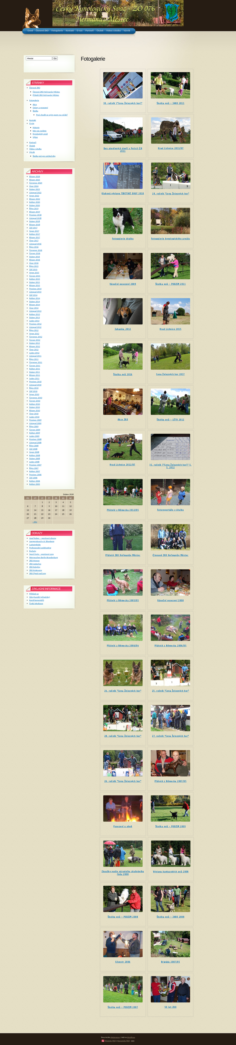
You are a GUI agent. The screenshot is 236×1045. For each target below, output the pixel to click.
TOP (132, 1041)
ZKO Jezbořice (35, 564)
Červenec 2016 (35, 250)
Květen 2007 (34, 471)
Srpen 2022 (34, 195)
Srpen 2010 (34, 394)
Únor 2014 (34, 308)
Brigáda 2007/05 (170, 962)
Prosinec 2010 (35, 381)
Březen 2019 (34, 212)
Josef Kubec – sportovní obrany (42, 538)
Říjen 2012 (34, 330)
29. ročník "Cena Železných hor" (170, 193)
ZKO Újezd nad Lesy (37, 573)
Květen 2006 (34, 481)
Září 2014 (33, 295)
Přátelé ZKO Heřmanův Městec (122, 555)
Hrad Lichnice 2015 (170, 329)
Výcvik (32, 152)
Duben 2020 (34, 205)
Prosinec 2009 (35, 420)
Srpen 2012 (34, 333)
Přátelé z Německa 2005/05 (123, 600)
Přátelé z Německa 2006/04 (123, 645)
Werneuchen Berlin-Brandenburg (43, 557)
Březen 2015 (34, 285)
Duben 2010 (34, 407)
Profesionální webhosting (40, 547)
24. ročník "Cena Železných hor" (122, 691)
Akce (35, 104)
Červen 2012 (34, 340)
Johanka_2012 (123, 329)
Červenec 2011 (35, 362)
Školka (35, 111)
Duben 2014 (34, 301)
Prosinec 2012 (35, 324)
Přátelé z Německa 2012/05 (123, 510)
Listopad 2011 (35, 356)
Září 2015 (33, 269)
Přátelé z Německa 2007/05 (171, 781)
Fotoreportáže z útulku (170, 510)
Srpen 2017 (34, 231)
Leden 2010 (34, 417)
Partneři (32, 142)
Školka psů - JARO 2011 (170, 103)
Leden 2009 (34, 436)
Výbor (35, 137)
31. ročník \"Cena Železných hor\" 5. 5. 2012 (170, 466)
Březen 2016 (34, 260)
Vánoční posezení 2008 (170, 600)
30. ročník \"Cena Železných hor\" (122, 103)
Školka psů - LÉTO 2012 (170, 419)
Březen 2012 (34, 346)
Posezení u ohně (122, 826)
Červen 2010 (34, 401)
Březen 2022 (34, 199)
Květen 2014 (34, 298)
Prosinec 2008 (35, 439)
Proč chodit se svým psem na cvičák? (52, 115)
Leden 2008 (34, 462)
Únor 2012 (34, 349)
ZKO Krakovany (35, 570)
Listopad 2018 (35, 218)
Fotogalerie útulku (123, 239)
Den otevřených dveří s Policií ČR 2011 (123, 149)
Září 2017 (33, 227)
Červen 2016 (34, 253)
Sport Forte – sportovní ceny (41, 554)
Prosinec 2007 (35, 465)
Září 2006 (33, 477)
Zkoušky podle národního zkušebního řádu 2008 (123, 873)
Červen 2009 (34, 429)
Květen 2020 (34, 202)
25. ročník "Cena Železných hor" (170, 691)
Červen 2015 (34, 276)
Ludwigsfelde (35, 544)
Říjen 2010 (34, 388)
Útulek (32, 145)
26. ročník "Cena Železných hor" (122, 781)
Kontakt (32, 120)
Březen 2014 (34, 304)
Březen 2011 (34, 375)
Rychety (32, 551)
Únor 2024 (34, 186)
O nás (31, 123)
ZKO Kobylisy (34, 567)
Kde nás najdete (40, 131)
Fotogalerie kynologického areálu (170, 239)
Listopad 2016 (35, 244)
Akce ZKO (123, 419)
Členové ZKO (34, 87)
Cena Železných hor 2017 (170, 374)
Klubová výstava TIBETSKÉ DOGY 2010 (123, 193)
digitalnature (115, 1037)
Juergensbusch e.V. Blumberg (41, 541)
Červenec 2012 (35, 336)
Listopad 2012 (35, 327)
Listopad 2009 (35, 423)
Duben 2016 (34, 256)
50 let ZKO (171, 1007)
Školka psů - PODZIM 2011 (170, 284)
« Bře (35, 522)
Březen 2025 (34, 179)
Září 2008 (33, 449)
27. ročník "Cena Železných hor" (170, 736)
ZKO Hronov (34, 560)
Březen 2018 (34, 224)
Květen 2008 (34, 455)
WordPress (131, 1037)
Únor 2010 (34, 413)
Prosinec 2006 (35, 474)
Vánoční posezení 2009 (123, 284)
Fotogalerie (34, 100)
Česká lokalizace (36, 603)
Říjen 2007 (34, 468)
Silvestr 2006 (122, 962)
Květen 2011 (34, 369)
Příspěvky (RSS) (110, 1041)
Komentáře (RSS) (124, 1041)
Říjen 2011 (34, 359)
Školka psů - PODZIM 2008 (123, 917)
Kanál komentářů (36, 600)
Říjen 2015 (34, 266)
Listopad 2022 (35, 192)
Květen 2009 (34, 433)
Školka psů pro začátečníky (44, 156)
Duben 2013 (34, 317)
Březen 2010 (34, 410)
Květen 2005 (34, 484)
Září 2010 (33, 391)
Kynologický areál (40, 134)
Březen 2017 (34, 237)
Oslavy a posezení (40, 107)
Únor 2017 (34, 240)
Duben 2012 (34, 343)
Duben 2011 (34, 372)
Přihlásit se (34, 594)
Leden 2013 (34, 321)
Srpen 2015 (34, 272)
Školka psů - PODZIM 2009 (170, 826)
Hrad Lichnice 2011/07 (171, 148)
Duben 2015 (34, 282)
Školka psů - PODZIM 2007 (123, 1007)
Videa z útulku (35, 149)
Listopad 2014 (35, 292)
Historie (36, 127)
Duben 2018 (34, 221)
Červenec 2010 (35, 397)
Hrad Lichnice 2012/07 (122, 464)
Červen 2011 (34, 365)
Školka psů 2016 (122, 374)
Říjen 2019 (34, 208)
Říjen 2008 (34, 445)
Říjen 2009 (34, 426)
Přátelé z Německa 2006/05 (171, 645)
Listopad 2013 (35, 311)
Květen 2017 (34, 234)
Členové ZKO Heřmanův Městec (170, 555)
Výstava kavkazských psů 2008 (171, 871)
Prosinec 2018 (35, 215)
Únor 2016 (34, 263)
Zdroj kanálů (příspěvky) (39, 597)
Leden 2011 (34, 378)
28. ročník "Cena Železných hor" (122, 736)
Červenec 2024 (35, 183)
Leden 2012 (34, 353)
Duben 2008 (34, 458)
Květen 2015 (34, 279)
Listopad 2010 (35, 385)
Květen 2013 (34, 314)
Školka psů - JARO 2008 (170, 917)
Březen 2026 (34, 176)
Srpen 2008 (34, 452)
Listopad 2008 (35, 442)
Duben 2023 (34, 189)
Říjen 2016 (34, 247)
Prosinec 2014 (35, 288)
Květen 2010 (34, 404)
